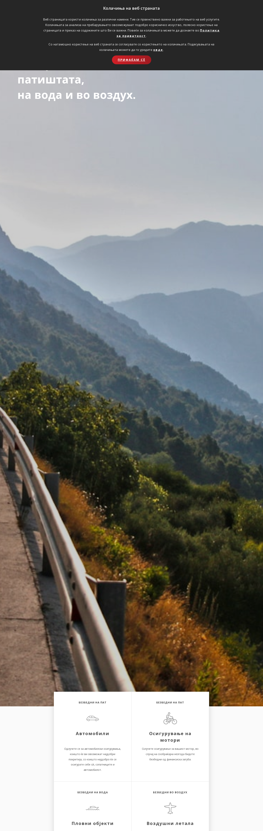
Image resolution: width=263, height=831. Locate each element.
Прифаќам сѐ (131, 60)
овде (158, 50)
